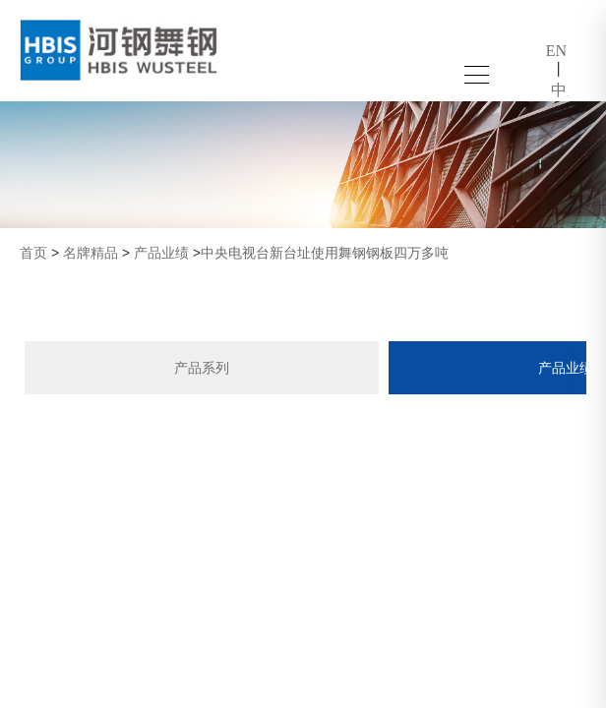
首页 (33, 253)
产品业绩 (161, 253)
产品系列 (201, 368)
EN (556, 50)
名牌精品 (90, 253)
